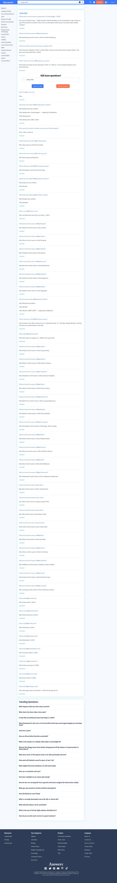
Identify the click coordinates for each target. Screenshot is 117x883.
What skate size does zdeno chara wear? (32, 712)
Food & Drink (5, 34)
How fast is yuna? (25, 731)
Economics (34, 860)
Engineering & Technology (5, 31)
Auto (2, 16)
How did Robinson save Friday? (29, 794)
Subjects (3, 8)
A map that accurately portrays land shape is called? (37, 718)
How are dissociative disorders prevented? (33, 736)
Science (3, 53)
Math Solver (61, 850)
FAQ (59, 853)
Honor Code (61, 840)
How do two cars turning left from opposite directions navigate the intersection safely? (49, 783)
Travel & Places (5, 61)
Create (100, 2)
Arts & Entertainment (7, 14)
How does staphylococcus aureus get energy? (34, 777)
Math (2, 47)
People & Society (6, 50)
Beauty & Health (6, 19)
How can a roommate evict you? (30, 771)
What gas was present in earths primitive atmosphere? (37, 788)
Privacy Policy (88, 846)
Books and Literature (7, 22)
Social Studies (5, 55)
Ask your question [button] (63, 86)
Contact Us (87, 840)
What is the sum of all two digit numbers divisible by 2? (38, 810)
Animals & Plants (6, 11)
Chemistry (34, 840)
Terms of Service (89, 843)
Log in (113, 2)
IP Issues (87, 856)
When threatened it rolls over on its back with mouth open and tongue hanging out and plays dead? (50, 724)
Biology (33, 843)
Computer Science (36, 856)
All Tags (6, 840)
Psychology (34, 853)
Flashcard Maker (62, 843)
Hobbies (3, 40)
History (3, 37)
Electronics (4, 27)
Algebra (33, 836)
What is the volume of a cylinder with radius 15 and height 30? (40, 742)
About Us (87, 836)
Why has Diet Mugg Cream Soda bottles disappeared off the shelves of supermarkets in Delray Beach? (48, 748)
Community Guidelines (64, 836)
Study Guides (62, 846)
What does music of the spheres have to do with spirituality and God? (42, 755)
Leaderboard (8, 836)
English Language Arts (37, 850)
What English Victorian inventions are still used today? (37, 766)
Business (4, 24)
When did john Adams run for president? (32, 805)
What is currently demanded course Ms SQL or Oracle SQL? (39, 799)
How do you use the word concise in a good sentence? (37, 816)
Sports (3, 58)
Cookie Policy (88, 853)
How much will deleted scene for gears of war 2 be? (36, 760)
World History (35, 846)
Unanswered (8, 843)
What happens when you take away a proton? (34, 707)
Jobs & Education (6, 42)
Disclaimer (87, 850)
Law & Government (7, 45)
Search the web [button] (37, 86)
